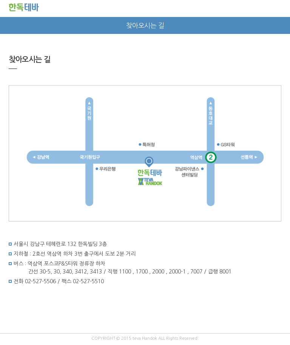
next (281, 25)
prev (8, 25)
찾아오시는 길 (145, 25)
